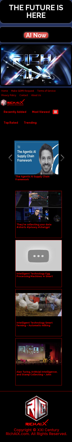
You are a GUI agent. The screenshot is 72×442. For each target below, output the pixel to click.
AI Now (36, 35)
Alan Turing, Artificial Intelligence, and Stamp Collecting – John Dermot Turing (37, 375)
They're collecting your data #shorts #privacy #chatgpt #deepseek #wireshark (34, 227)
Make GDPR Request (22, 91)
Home (4, 91)
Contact (23, 95)
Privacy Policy (8, 95)
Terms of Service (46, 91)
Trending (30, 122)
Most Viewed (41, 111)
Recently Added (15, 111)
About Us (36, 95)
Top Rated (11, 122)
